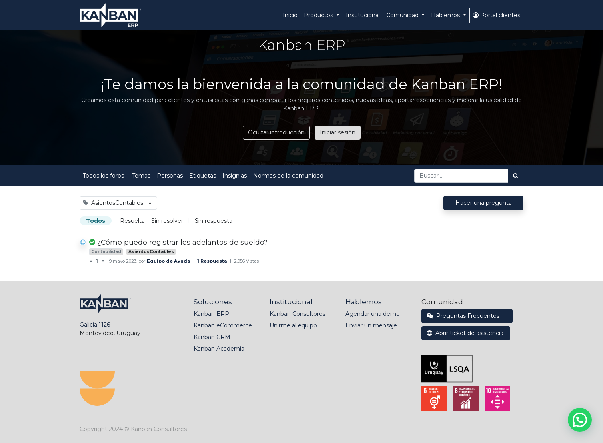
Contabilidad (106, 251)
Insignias (234, 175)
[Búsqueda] (515, 176)
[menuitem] (290, 15)
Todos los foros (104, 175)
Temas (141, 175)
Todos (95, 220)
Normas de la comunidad (288, 175)
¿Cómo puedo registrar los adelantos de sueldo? (182, 242)
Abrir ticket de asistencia (466, 333)
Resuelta (132, 220)
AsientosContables (151, 251)
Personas (170, 175)
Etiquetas (202, 175)
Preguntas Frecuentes (467, 315)
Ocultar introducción (276, 132)
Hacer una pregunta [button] (483, 202)
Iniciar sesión (337, 132)
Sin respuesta (213, 220)
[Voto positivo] (92, 261)
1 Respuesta (212, 261)
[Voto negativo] (103, 261)
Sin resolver (167, 220)
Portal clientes (496, 15)
